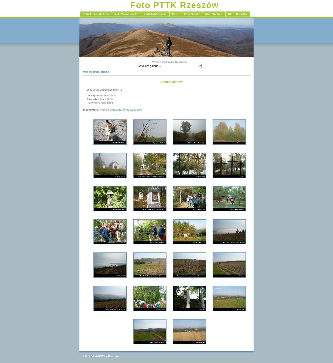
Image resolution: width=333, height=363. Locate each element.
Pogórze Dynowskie (110, 109)
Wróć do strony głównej (96, 71)
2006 (139, 109)
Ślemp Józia (128, 109)
